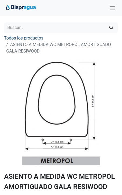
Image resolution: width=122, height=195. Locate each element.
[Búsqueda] (111, 27)
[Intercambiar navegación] (112, 8)
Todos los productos (23, 38)
